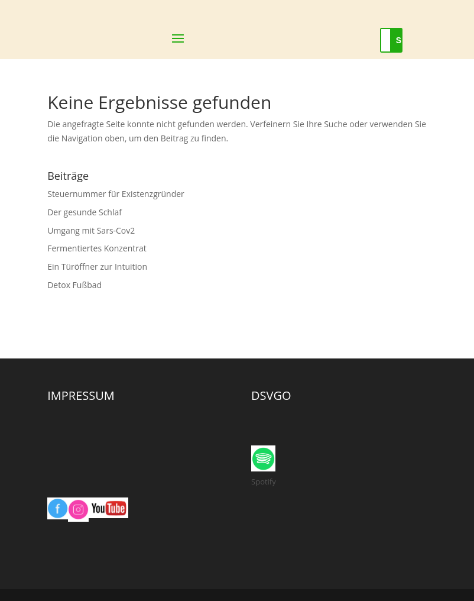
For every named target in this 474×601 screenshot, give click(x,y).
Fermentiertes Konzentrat (97, 248)
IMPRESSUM (81, 395)
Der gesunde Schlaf (84, 212)
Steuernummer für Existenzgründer (115, 193)
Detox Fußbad (74, 284)
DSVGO (271, 395)
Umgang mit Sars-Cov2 (91, 230)
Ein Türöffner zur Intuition (97, 266)
